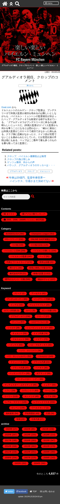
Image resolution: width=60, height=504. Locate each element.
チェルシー (17, 333)
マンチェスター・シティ (28, 379)
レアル (49, 396)
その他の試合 (37, 245)
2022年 (27, 429)
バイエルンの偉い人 (42, 250)
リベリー (8, 396)
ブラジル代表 (40, 362)
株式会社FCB (16, 273)
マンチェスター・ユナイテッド (18, 385)
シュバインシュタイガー (37, 328)
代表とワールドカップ (17, 262)
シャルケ (11, 328)
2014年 (8, 446)
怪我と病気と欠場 (37, 268)
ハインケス (13, 345)
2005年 (18, 463)
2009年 (46, 452)
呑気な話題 (44, 262)
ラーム (48, 390)
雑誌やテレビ (44, 279)
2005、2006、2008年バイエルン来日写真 (25, 219)
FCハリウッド (11, 239)
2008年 (8, 457)
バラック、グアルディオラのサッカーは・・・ (31, 165)
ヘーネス (40, 368)
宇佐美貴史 (30, 413)
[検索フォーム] (16, 196)
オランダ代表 (10, 310)
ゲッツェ (16, 322)
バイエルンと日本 (12, 250)
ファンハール (16, 362)
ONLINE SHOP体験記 (41, 239)
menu (48, 3)
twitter (9, 491)
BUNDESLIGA (12, 234)
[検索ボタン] (33, 196)
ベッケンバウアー (17, 373)
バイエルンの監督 (19, 256)
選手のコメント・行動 (15, 279)
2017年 (8, 440)
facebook (21, 491)
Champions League (40, 234)
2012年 (46, 446)
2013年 (27, 446)
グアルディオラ (16, 171)
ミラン (8, 390)
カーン (29, 310)
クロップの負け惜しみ (18, 159)
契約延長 (10, 413)
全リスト (11, 214)
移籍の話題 (38, 273)
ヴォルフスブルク (37, 305)
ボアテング (42, 373)
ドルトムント (45, 171)
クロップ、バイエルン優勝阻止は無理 (26, 156)
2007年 (27, 457)
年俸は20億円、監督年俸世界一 (27, 177)
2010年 (27, 452)
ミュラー (48, 385)
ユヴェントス (28, 390)
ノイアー (40, 339)
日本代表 (36, 419)
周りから (30, 86)
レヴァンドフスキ (42, 402)
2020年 (8, 435)
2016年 (27, 440)
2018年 (46, 435)
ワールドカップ (39, 408)
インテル (14, 305)
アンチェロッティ (15, 299)
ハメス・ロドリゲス (28, 350)
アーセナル (36, 293)
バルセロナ (43, 356)
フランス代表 (18, 368)
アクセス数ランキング (35, 214)
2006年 (46, 457)
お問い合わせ (47, 491)
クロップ (30, 171)
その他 (15, 245)
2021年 (45, 429)
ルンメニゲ (29, 396)
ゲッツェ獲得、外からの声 (21, 162)
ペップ (42, 256)
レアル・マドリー (13, 402)
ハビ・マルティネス (38, 345)
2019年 (27, 435)
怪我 (18, 419)
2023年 (9, 429)
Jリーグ (17, 293)
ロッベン (15, 408)
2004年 (37, 463)
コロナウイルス (38, 322)
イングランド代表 (42, 299)
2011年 (8, 452)
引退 (48, 413)
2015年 (46, 440)
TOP (33, 491)
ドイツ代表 (39, 333)
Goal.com (6, 107)
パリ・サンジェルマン (17, 356)
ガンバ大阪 (47, 310)
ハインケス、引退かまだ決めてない (30, 181)
